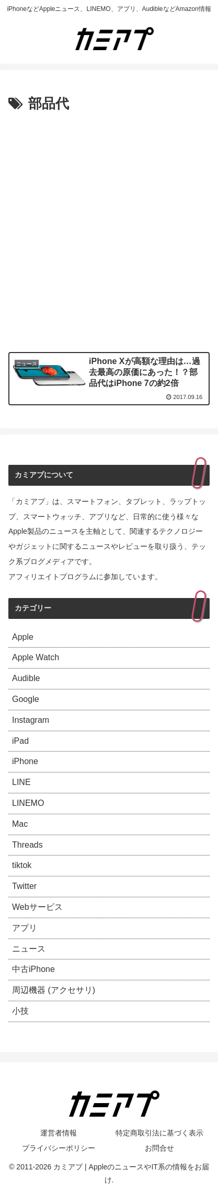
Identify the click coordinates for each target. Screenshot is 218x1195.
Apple (22, 636)
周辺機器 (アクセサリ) (53, 990)
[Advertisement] (109, 230)
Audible (26, 678)
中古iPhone (33, 969)
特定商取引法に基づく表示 (159, 1133)
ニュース (28, 948)
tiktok (21, 865)
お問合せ (159, 1148)
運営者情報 (58, 1133)
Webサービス (37, 907)
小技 (20, 1010)
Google (25, 699)
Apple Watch (35, 657)
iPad (20, 740)
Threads (27, 844)
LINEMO (28, 803)
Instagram (30, 720)
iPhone (25, 761)
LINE (21, 782)
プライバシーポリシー (58, 1148)
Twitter (24, 886)
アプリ (24, 927)
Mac (20, 823)
